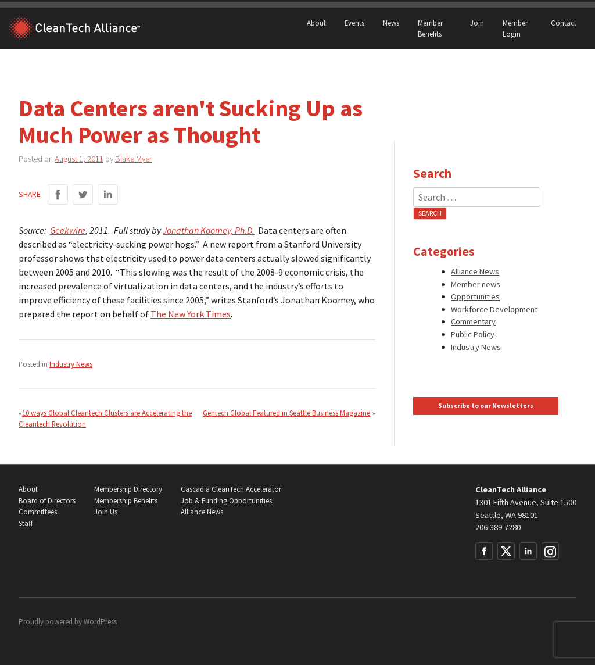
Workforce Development (494, 309)
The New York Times (190, 314)
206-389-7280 (498, 527)
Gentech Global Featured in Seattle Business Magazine (286, 412)
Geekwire (67, 230)
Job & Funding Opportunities (226, 501)
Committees (38, 512)
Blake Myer (133, 158)
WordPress (100, 622)
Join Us (105, 512)
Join (477, 22)
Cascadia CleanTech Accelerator (231, 489)
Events (354, 22)
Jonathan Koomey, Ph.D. (209, 230)
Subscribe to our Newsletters (485, 406)
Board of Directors (47, 501)
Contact (563, 22)
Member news (475, 284)
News (391, 22)
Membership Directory (128, 489)
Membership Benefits (125, 501)
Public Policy (472, 334)
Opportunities (475, 296)
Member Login (515, 28)
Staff (26, 523)
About (316, 22)
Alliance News (475, 271)
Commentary (473, 321)
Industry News (70, 364)
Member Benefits (430, 28)
